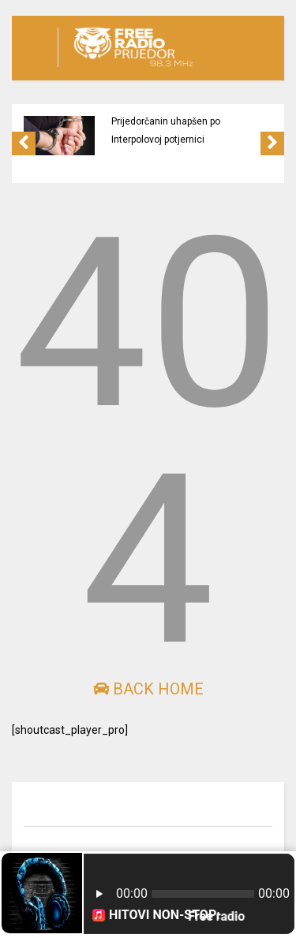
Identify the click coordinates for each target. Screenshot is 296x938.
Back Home (148, 688)
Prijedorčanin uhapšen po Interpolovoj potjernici (165, 130)
